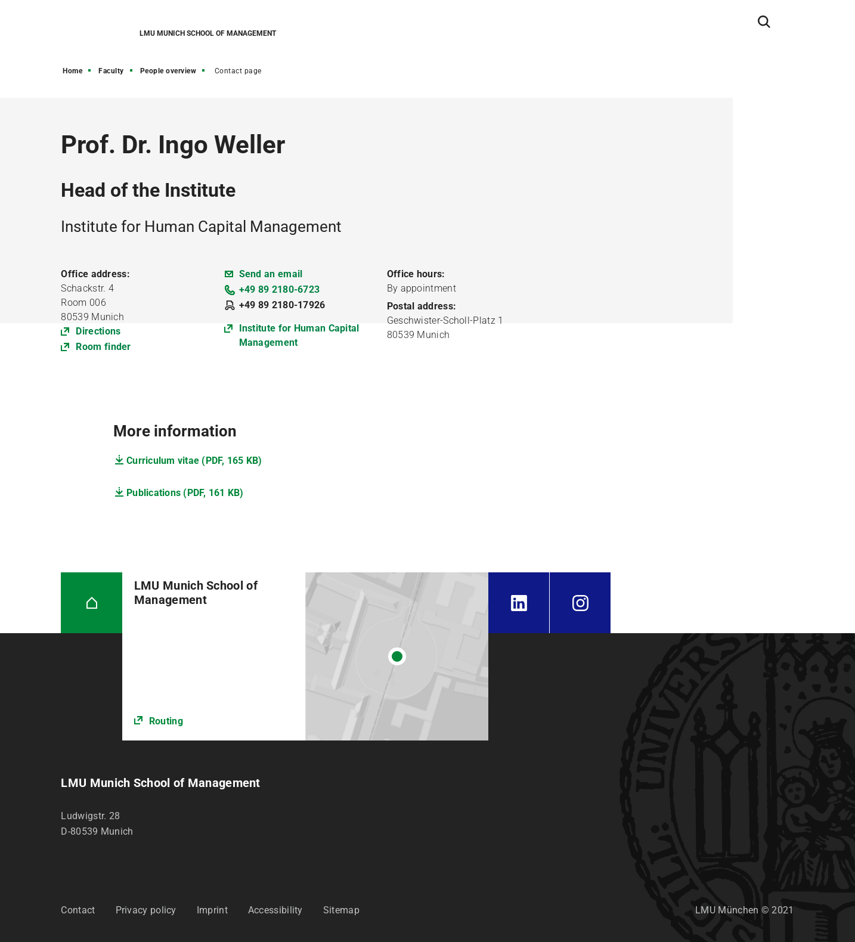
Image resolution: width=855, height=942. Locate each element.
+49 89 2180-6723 (279, 289)
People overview (168, 71)
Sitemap (341, 910)
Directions (98, 331)
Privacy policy (146, 910)
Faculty (111, 71)
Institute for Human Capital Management (299, 335)
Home (72, 71)
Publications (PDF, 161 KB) (185, 492)
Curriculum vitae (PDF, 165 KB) (194, 460)
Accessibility (275, 910)
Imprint (212, 910)
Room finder (103, 346)
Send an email (271, 274)
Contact (78, 910)
